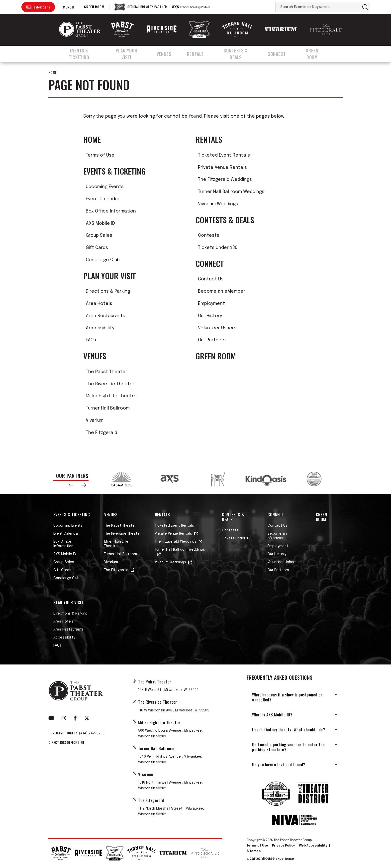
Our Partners (212, 340)
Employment (211, 303)
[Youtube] (51, 718)
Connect (283, 53)
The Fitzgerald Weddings (225, 179)
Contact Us (210, 279)
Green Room (94, 6)
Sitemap (254, 851)
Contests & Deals (241, 53)
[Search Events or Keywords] (318, 7)
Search (365, 7)
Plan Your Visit (130, 53)
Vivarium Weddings (218, 204)
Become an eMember (221, 291)
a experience (270, 859)
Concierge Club (103, 260)
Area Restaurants (105, 316)
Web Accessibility (313, 845)
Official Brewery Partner (147, 7)
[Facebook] (75, 718)
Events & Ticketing (80, 53)
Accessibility (100, 328)
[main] (195, 262)
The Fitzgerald (101, 433)
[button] (71, 485)
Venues (169, 53)
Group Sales (99, 235)
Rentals (199, 53)
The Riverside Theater (110, 384)
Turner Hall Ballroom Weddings (231, 192)
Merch (68, 6)
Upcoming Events (105, 187)
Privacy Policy (283, 845)
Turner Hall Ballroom (108, 408)
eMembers (41, 6)
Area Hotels (99, 303)
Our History (210, 316)
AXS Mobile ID (100, 223)
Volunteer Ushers (217, 328)
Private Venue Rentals (222, 167)
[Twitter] (86, 718)
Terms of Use (100, 155)
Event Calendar (102, 199)
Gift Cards (97, 247)
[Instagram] (64, 718)
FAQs (91, 340)
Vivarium (94, 420)
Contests (208, 235)
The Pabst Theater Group (80, 29)
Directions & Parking (108, 291)
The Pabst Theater (106, 372)
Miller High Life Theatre (111, 396)
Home (52, 72)
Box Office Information (111, 211)
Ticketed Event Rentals (224, 155)
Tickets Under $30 (217, 247)
